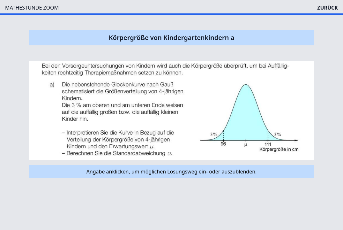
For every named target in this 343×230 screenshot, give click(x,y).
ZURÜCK (327, 7)
